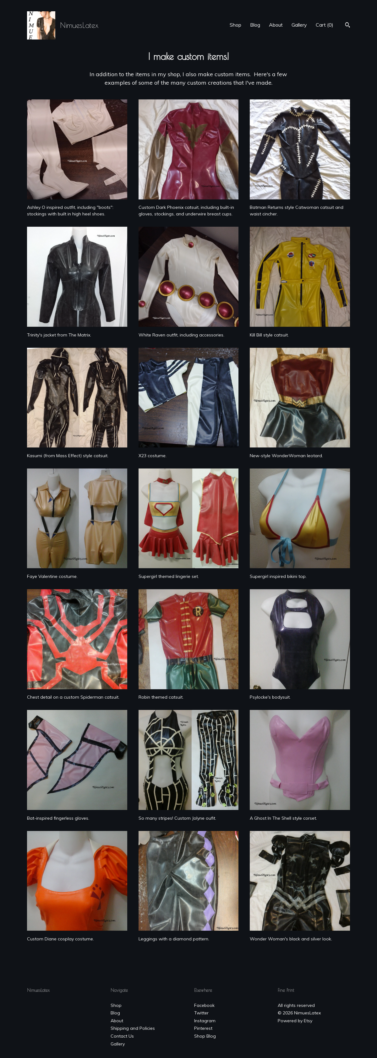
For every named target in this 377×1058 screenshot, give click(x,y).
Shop (235, 25)
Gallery (299, 25)
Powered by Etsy (295, 1021)
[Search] (347, 25)
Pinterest (203, 1028)
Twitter (201, 1013)
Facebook (204, 1005)
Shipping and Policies (133, 1028)
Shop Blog (205, 1036)
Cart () (324, 25)
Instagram (205, 1021)
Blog (255, 25)
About (276, 25)
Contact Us (122, 1036)
